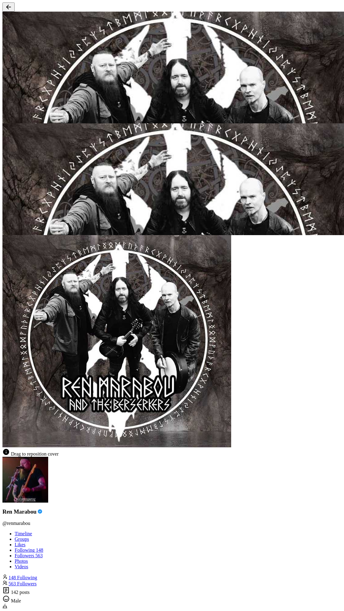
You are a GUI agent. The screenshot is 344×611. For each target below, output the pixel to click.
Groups (22, 539)
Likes (20, 544)
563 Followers (23, 583)
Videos (21, 566)
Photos (21, 561)
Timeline (23, 533)
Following (29, 550)
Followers (29, 555)
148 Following (23, 577)
